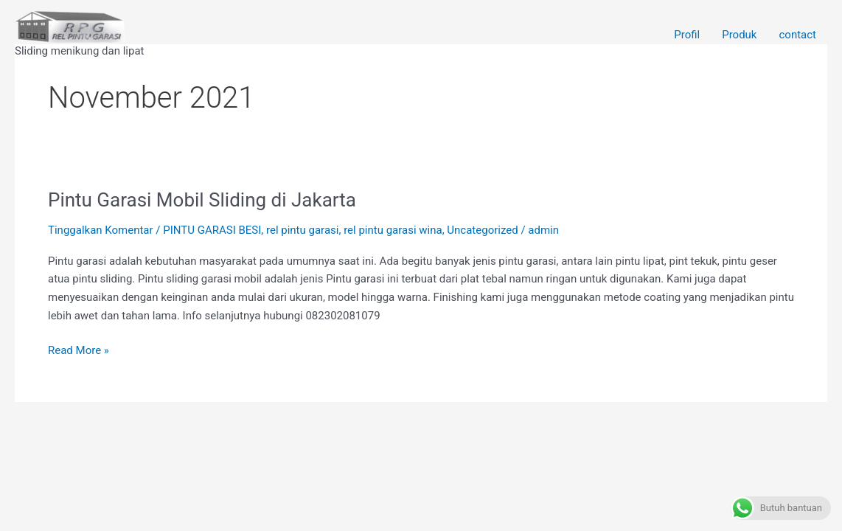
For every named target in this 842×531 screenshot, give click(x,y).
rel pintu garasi (302, 230)
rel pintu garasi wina (393, 230)
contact (797, 35)
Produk (739, 35)
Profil (687, 35)
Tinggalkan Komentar (100, 230)
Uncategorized (482, 230)
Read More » (78, 349)
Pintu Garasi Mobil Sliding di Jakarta (202, 200)
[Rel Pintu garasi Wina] (70, 25)
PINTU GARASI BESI (212, 230)
